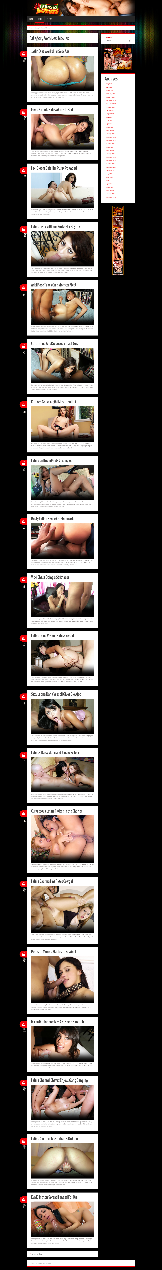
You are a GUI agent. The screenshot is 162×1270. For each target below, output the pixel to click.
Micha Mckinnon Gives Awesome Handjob (59, 1021)
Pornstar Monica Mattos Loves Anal (55, 951)
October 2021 (111, 107)
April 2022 (110, 87)
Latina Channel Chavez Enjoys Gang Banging (62, 1080)
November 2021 (111, 104)
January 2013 (111, 154)
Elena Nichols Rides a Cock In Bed (54, 109)
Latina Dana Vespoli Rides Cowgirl (54, 635)
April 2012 (110, 184)
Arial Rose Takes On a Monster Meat (56, 284)
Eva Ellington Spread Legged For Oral (57, 1197)
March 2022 (110, 91)
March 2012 (110, 187)
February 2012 (111, 191)
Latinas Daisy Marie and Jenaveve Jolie (57, 752)
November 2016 (111, 141)
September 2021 (112, 111)
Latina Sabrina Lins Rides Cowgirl (54, 881)
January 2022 (111, 97)
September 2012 (112, 167)
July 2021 (110, 117)
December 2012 (111, 157)
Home (31, 19)
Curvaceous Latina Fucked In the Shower (58, 811)
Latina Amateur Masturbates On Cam (56, 1138)
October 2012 (111, 164)
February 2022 (111, 94)
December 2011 (111, 197)
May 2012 (110, 181)
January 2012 (111, 194)
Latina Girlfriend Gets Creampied (53, 460)
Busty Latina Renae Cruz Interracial (55, 518)
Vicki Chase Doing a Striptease (52, 577)
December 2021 (111, 101)
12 (37, 1254)
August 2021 (110, 114)
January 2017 (111, 134)
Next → (42, 1254)
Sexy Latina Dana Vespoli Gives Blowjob (58, 694)
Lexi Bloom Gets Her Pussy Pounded (56, 168)
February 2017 (111, 131)
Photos (49, 19)
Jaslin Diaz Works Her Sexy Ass (52, 51)
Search (109, 37)
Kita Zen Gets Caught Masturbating (55, 401)
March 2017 (110, 127)
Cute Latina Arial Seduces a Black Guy (56, 343)
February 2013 (111, 151)
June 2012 (110, 177)
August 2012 (110, 171)
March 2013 (110, 147)
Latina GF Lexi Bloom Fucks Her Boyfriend (60, 226)
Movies (40, 19)
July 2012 (110, 174)
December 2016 (111, 137)
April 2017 (110, 124)
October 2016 (111, 144)
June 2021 (110, 121)
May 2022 (110, 84)
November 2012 (111, 161)
